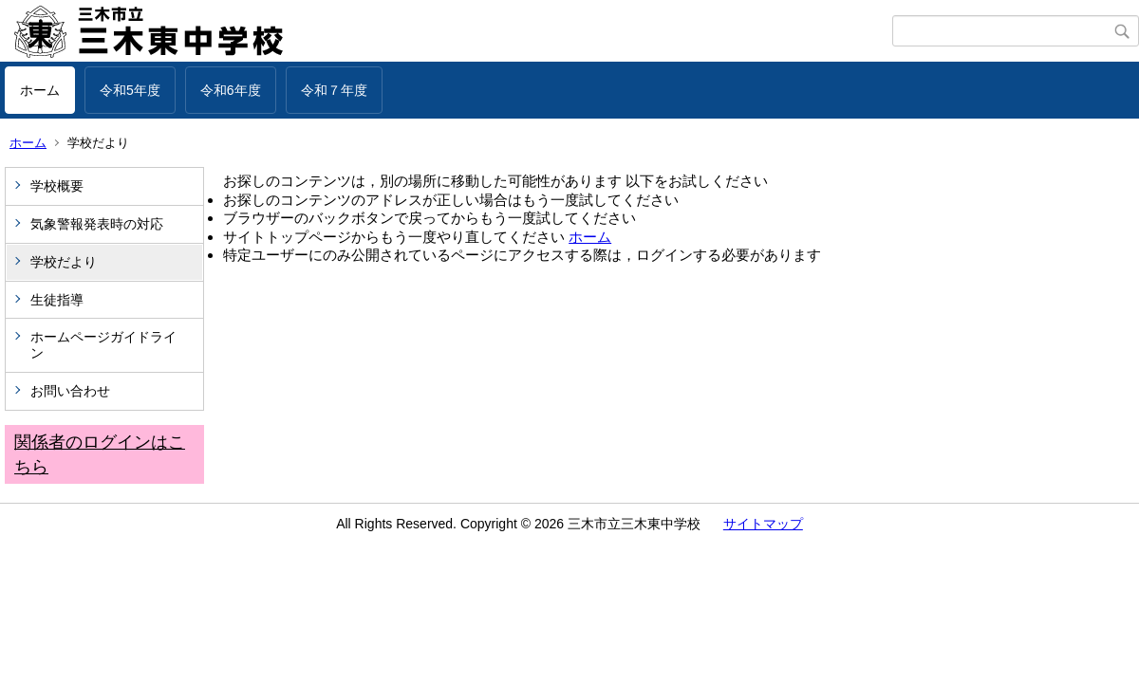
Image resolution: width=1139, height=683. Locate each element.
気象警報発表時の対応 (96, 223)
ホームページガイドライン (103, 344)
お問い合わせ (70, 390)
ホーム (40, 90)
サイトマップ (763, 523)
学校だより (63, 261)
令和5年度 (130, 90)
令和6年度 (230, 90)
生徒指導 (57, 299)
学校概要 (57, 186)
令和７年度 (334, 90)
